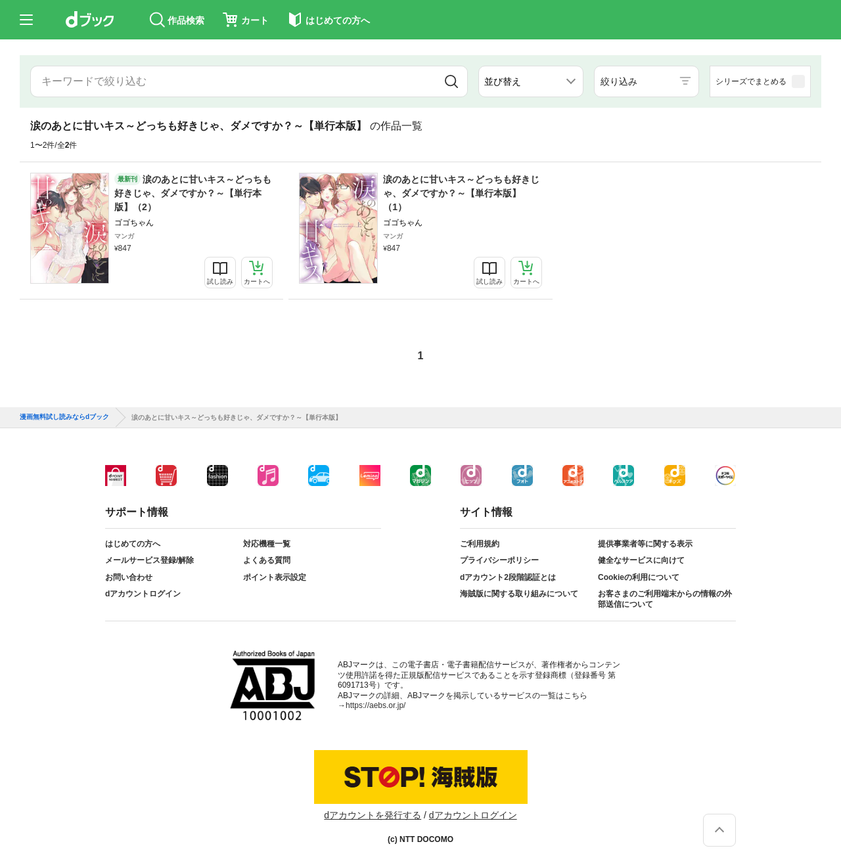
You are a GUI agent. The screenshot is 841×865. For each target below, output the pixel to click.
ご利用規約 (479, 543)
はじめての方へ (132, 543)
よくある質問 (266, 560)
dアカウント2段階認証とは (508, 577)
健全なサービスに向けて (641, 560)
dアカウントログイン (143, 593)
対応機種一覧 (266, 543)
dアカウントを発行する (372, 815)
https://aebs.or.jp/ (375, 705)
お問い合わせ (128, 577)
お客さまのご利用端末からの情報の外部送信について (665, 599)
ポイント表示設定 (274, 577)
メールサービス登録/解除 (149, 560)
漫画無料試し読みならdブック (64, 417)
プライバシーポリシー (499, 560)
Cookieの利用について (638, 577)
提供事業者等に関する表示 (645, 543)
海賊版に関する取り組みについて (519, 593)
